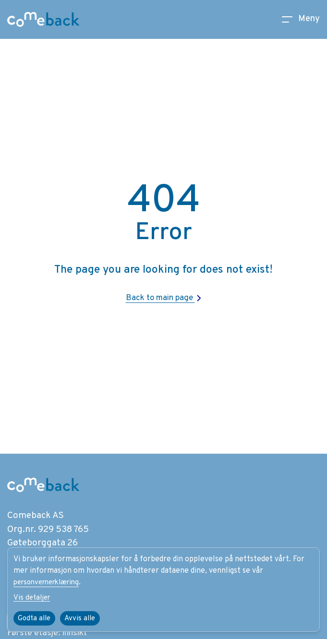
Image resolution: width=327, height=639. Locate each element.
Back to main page (164, 297)
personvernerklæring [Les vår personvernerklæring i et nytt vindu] (50, 581)
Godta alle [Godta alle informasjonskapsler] (35, 618)
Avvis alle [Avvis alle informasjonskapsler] (84, 618)
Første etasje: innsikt (50, 632)
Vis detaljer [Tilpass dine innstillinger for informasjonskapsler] (33, 597)
